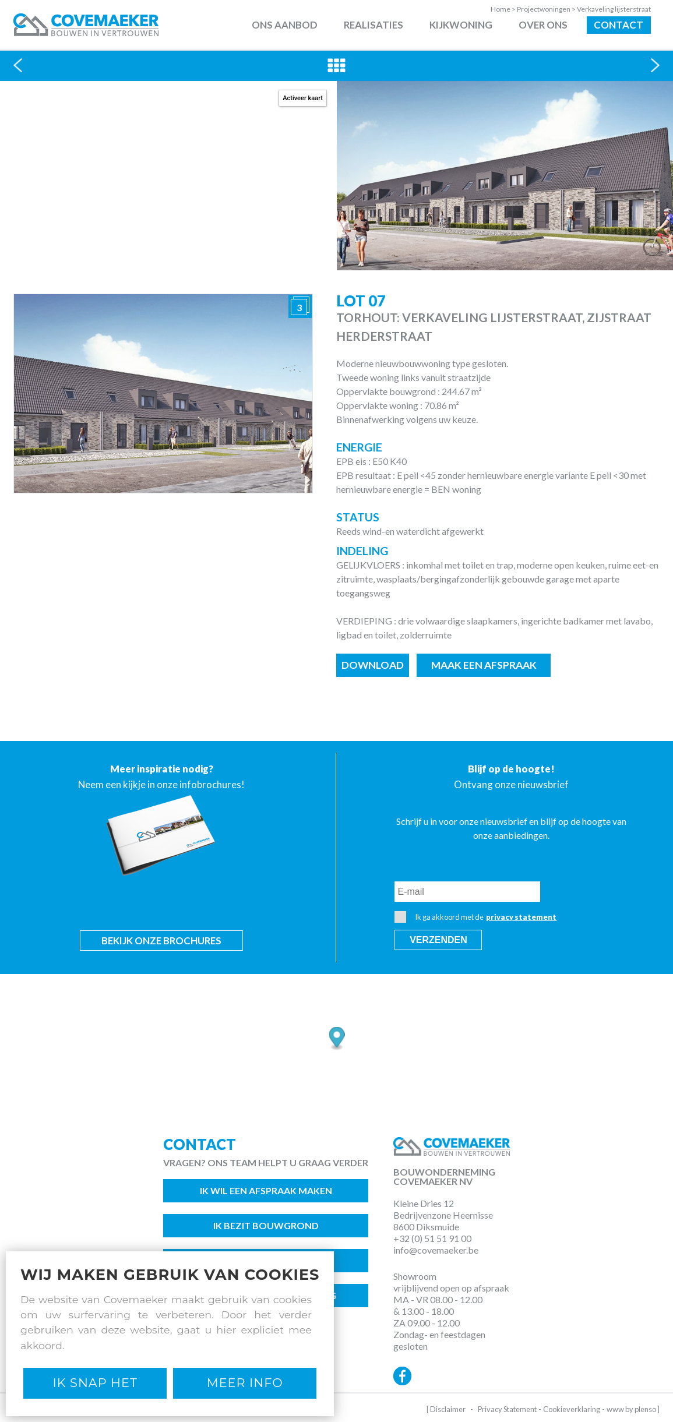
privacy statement (521, 917)
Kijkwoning (460, 25)
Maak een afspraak (484, 665)
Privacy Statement (507, 1409)
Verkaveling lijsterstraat (614, 9)
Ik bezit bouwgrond (266, 1225)
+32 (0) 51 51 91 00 (432, 1238)
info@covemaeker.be (435, 1249)
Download (372, 665)
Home (504, 9)
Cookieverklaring (571, 1409)
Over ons (543, 25)
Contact (618, 25)
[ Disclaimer (446, 1409)
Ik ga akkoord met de (475, 917)
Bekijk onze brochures (161, 940)
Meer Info (245, 1382)
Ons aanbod (285, 25)
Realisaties (373, 25)
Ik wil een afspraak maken (266, 1190)
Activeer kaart (303, 98)
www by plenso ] (633, 1409)
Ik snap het (95, 1382)
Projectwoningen (547, 9)
